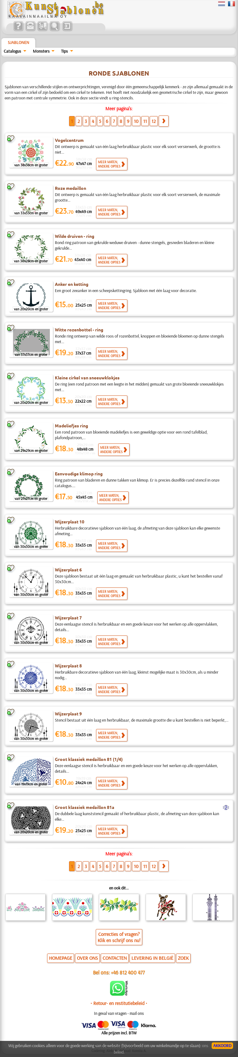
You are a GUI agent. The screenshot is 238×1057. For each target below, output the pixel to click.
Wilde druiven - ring (74, 236)
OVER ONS (87, 958)
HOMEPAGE (60, 958)
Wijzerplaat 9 (68, 713)
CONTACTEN (115, 958)
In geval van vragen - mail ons (119, 1013)
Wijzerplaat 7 (68, 617)
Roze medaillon (70, 188)
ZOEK (183, 958)
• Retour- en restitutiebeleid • (118, 1003)
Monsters (41, 51)
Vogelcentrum (69, 140)
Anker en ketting (71, 284)
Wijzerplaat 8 (68, 665)
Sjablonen (18, 42)
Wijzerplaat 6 (68, 569)
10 (136, 121)
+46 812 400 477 (128, 972)
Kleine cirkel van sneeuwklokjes (87, 377)
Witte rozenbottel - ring (79, 329)
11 (145, 121)
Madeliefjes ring (71, 425)
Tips (64, 51)
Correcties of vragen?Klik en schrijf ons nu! (119, 937)
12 (154, 121)
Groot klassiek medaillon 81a (84, 807)
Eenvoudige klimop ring (79, 473)
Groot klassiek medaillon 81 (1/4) (89, 759)
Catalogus (12, 51)
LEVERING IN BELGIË (152, 958)
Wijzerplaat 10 (69, 521)
